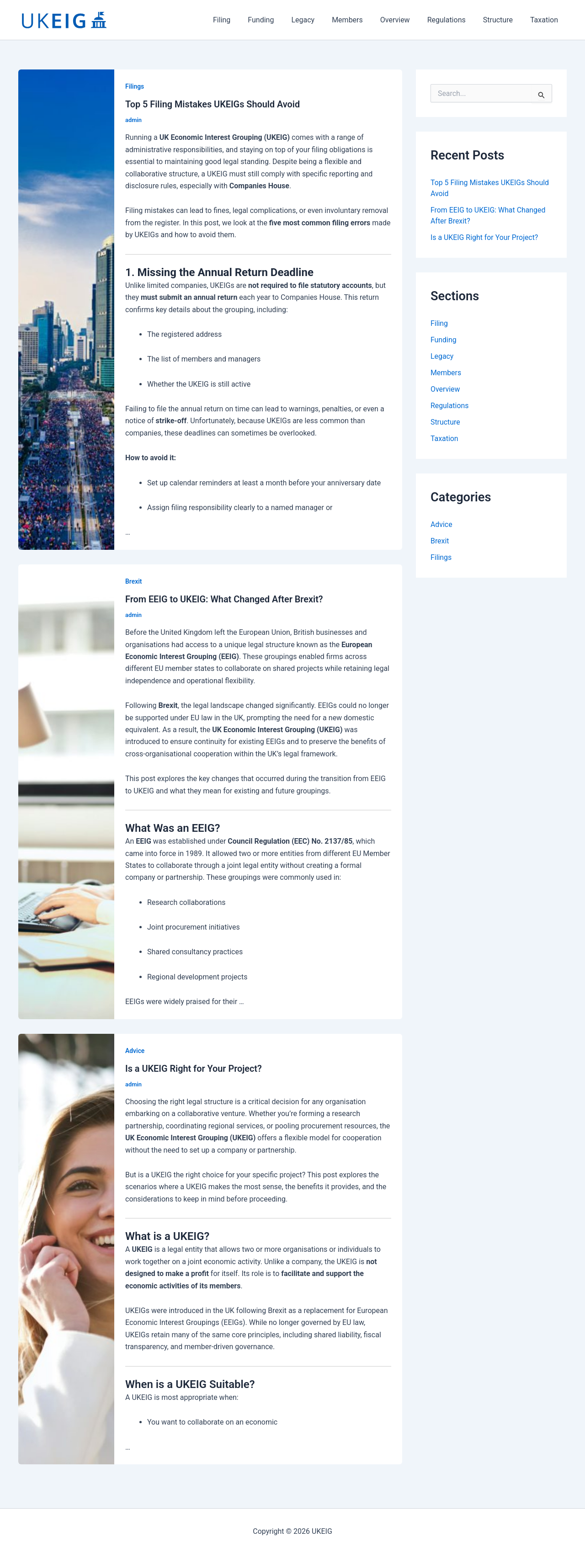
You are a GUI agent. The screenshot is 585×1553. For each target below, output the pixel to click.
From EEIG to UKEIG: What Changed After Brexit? (224, 598)
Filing (242, 20)
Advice (135, 1049)
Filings (134, 86)
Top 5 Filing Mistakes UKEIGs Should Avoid (213, 104)
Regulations (453, 20)
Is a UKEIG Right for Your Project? (194, 1067)
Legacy (318, 20)
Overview (405, 20)
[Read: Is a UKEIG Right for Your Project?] (66, 1247)
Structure (502, 20)
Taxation (545, 20)
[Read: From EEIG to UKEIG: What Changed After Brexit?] (66, 790)
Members (359, 20)
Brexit (133, 581)
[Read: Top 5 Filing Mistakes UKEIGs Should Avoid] (66, 308)
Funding (279, 20)
